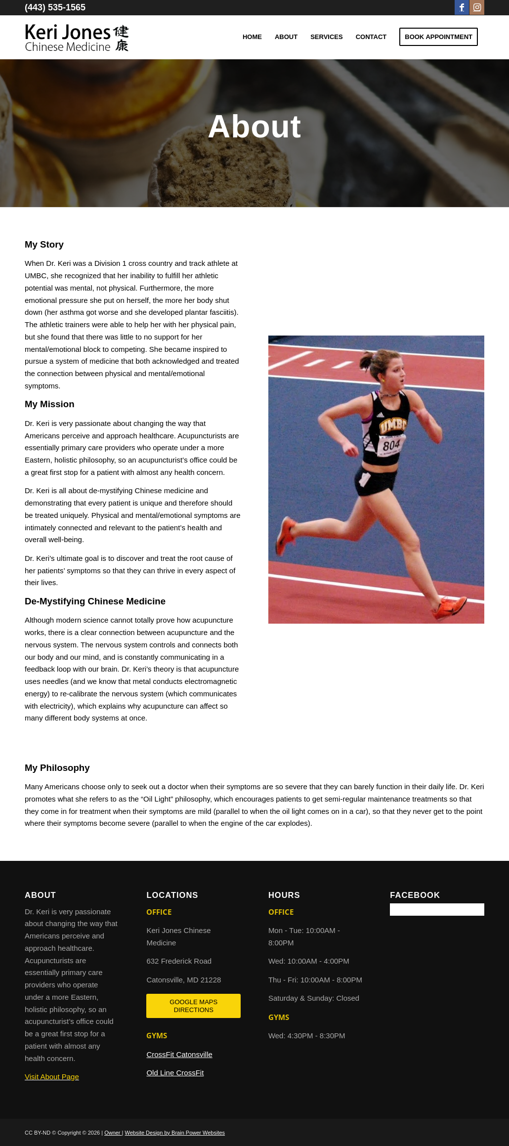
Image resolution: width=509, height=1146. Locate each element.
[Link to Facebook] (462, 7)
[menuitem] (252, 37)
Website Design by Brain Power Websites (175, 1133)
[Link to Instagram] (476, 7)
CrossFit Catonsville (179, 1054)
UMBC (35, 275)
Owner (113, 1133)
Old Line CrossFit (175, 1072)
